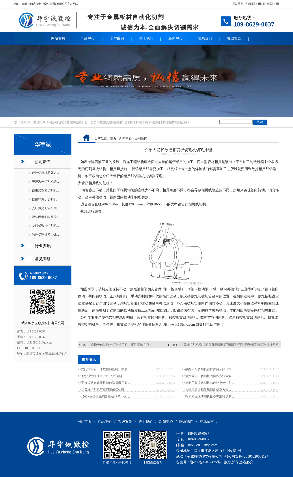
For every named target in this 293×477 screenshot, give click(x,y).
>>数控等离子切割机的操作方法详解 (207, 376)
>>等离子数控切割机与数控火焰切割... (208, 383)
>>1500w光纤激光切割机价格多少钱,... (104, 396)
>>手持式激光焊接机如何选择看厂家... (104, 383)
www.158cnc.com (182, 324)
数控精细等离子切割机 (144, 122)
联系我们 (205, 38)
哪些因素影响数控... (45, 217)
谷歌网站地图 (253, 3)
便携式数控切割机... (45, 190)
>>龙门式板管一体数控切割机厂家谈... (104, 369)
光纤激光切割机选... (45, 181)
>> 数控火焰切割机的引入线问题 (100, 376)
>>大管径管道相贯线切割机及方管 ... (207, 389)
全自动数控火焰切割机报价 (108, 122)
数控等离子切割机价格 (49, 122)
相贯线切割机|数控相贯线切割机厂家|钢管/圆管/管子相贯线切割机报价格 (229, 344)
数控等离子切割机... (45, 199)
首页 (113, 138)
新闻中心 (175, 38)
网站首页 (237, 3)
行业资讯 (43, 246)
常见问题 (43, 259)
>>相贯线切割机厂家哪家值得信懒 (101, 389)
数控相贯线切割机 (174, 122)
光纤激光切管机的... (45, 208)
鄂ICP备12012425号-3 (206, 462)
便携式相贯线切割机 (117, 317)
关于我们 (146, 38)
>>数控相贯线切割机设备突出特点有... (208, 396)
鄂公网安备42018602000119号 (247, 456)
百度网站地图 (271, 3)
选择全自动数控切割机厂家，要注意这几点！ (121, 344)
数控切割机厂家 (77, 122)
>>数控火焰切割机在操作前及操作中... (208, 369)
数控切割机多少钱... (45, 234)
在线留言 (234, 38)
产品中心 (87, 38)
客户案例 (117, 38)
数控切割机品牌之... (45, 173)
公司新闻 (43, 162)
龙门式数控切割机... (45, 225)
